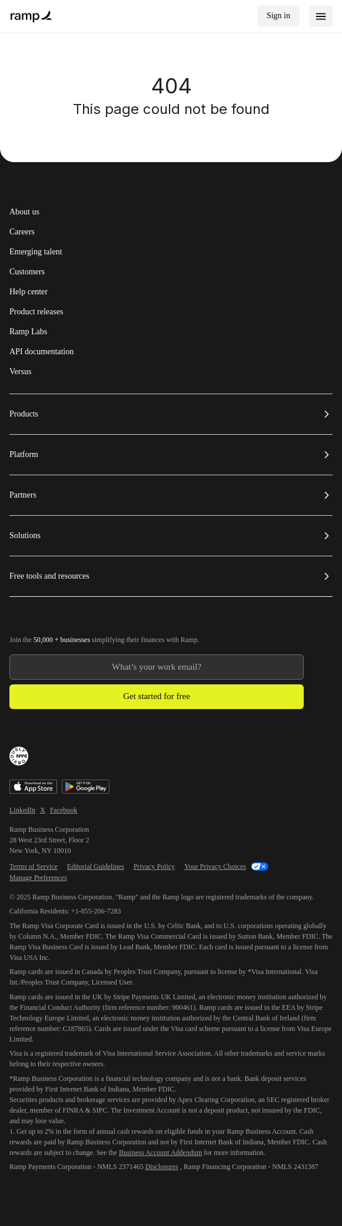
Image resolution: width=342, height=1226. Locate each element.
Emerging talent (35, 252)
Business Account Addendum (160, 1152)
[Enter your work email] (156, 667)
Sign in (278, 15)
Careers (22, 232)
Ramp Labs (28, 332)
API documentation (41, 352)
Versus (20, 372)
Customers (27, 272)
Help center (28, 292)
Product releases (36, 312)
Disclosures (161, 1167)
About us (24, 212)
